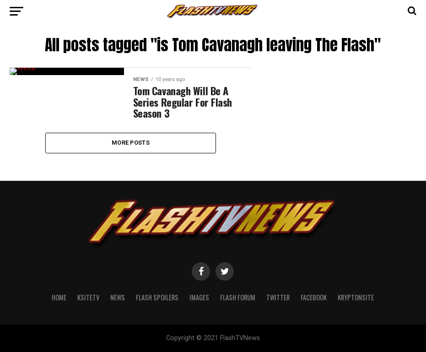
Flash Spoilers (157, 322)
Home (59, 322)
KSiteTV (88, 322)
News (117, 322)
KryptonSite (356, 322)
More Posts (131, 167)
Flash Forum (237, 322)
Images (199, 322)
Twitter (278, 322)
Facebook (314, 322)
